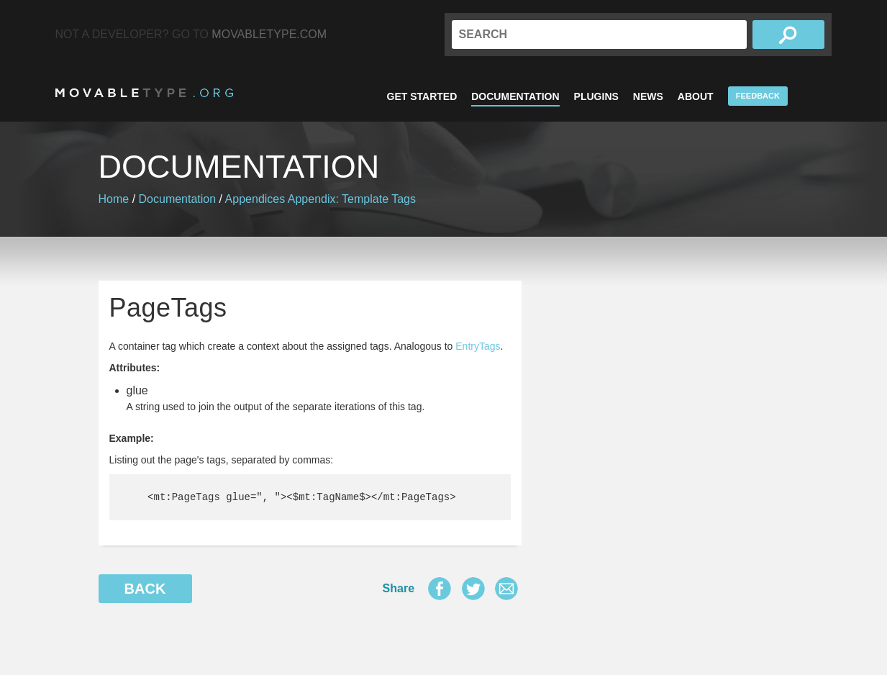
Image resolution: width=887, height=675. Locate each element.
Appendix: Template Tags (352, 199)
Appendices (255, 199)
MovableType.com (269, 34)
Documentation (515, 96)
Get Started (422, 96)
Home (114, 199)
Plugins (596, 96)
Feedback (758, 95)
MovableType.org (144, 93)
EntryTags (477, 346)
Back (145, 589)
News (648, 96)
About (696, 96)
